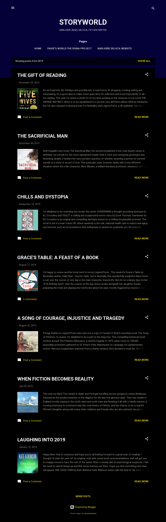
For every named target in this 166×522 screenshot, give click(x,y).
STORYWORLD (83, 22)
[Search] (153, 9)
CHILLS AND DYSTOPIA (42, 197)
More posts (83, 496)
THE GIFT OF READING (41, 75)
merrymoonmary (90, 513)
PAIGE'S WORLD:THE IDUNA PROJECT (69, 48)
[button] (147, 74)
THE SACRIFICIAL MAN (42, 136)
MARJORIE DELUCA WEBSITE (115, 48)
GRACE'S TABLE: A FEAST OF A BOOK (58, 257)
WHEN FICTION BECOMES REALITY (55, 379)
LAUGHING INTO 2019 (41, 439)
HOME (38, 48)
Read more (142, 117)
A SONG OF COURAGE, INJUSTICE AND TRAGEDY (70, 318)
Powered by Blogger (83, 507)
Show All (144, 61)
